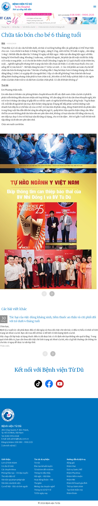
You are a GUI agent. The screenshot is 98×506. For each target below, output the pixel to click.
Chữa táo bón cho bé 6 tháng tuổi (51, 27)
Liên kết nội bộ (9, 445)
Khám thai (71, 466)
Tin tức (37, 463)
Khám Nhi (71, 480)
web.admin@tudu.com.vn (18, 439)
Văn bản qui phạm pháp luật (13, 480)
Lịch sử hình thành (9, 463)
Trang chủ (5, 27)
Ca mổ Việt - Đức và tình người (14, 486)
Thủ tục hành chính (75, 486)
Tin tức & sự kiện (41, 459)
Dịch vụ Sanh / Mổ (74, 469)
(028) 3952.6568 (12, 436)
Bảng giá (70, 463)
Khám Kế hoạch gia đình (77, 483)
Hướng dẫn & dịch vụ (76, 459)
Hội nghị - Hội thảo (42, 476)
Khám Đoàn (72, 493)
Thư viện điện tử (8, 476)
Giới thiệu (5, 459)
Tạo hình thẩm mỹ (75, 490)
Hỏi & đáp (16, 27)
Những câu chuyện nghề (44, 486)
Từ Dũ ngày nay (41, 493)
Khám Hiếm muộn (74, 476)
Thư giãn (38, 483)
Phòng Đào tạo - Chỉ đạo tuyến (14, 473)
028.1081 (75, 14)
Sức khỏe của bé (29, 27)
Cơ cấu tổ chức (7, 466)
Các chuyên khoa (8, 469)
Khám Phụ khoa (73, 473)
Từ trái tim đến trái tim (43, 469)
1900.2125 (88, 14)
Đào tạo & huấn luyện (43, 466)
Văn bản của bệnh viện (11, 483)
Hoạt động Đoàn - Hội (43, 480)
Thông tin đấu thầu (42, 473)
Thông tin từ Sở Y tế (42, 490)
